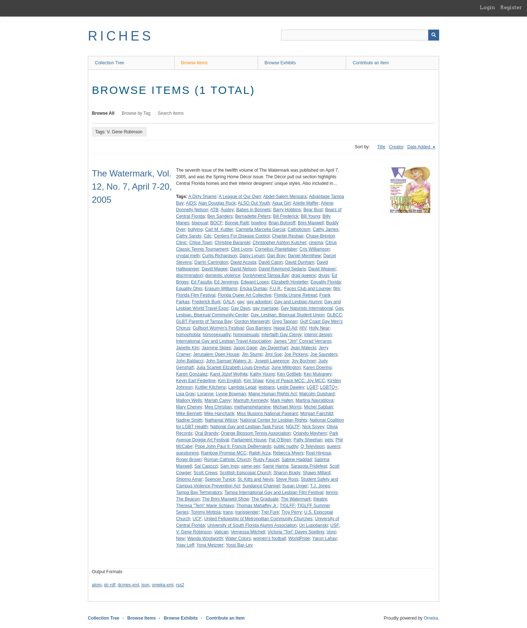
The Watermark (296, 499)
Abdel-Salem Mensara (285, 196)
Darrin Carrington (211, 262)
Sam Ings (229, 466)
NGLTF (293, 426)
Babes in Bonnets (253, 209)
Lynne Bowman (231, 393)
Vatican (221, 531)
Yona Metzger (210, 545)
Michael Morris (287, 407)
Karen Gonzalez (192, 374)
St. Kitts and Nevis (255, 479)
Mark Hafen (281, 400)
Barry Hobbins (287, 209)
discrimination (189, 275)
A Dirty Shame (202, 196)
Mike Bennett (189, 413)
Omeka (431, 618)
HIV (303, 328)
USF (334, 525)
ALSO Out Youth (254, 203)
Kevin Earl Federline (196, 380)
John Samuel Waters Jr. (229, 361)
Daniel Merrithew (304, 255)
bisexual (200, 222)
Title (381, 146)
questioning (187, 453)
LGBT (312, 387)
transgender (247, 512)
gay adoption (259, 301)
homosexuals (246, 334)
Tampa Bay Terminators (199, 492)
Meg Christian (218, 407)
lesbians (267, 387)
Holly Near (319, 328)
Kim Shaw (254, 380)
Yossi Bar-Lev (239, 545)
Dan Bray (276, 255)
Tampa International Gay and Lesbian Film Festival (273, 492)
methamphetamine (252, 407)
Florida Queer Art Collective (245, 295)
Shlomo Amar (189, 479)
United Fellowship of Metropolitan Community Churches (258, 518)
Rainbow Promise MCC (224, 453)
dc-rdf (109, 584)
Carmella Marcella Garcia (260, 229)
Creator (396, 146)
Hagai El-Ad (285, 328)
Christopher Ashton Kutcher (279, 242)
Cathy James (325, 229)
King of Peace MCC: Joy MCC (295, 380)
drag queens (303, 275)
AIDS (191, 203)
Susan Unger (295, 485)
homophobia (188, 334)
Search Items (171, 113)
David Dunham (299, 262)
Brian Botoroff (282, 222)
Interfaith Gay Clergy (282, 334)
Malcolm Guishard (316, 393)
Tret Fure (270, 512)
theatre (320, 499)
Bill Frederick (285, 216)
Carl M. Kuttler (219, 229)
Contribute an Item (371, 62)
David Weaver (322, 268)
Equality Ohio (189, 288)
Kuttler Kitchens (210, 387)
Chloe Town (200, 242)
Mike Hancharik (219, 413)
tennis (331, 492)
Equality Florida (326, 282)
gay (240, 301)
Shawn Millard (316, 472)
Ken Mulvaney (318, 374)
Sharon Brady (286, 472)
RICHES (120, 35)
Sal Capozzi (206, 466)
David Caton (270, 262)
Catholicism (299, 229)
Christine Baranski (232, 242)
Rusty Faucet (266, 459)
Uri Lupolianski (313, 525)
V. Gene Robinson (194, 531)
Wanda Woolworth (205, 538)
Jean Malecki (303, 347)
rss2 (180, 584)
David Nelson (243, 268)
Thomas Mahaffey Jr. (256, 505)
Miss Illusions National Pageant (267, 413)
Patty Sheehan (308, 439)
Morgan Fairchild (316, 413)
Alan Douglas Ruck (217, 203)
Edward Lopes (255, 282)
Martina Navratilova (314, 400)
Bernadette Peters (252, 216)
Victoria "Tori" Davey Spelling (296, 531)
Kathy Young (262, 374)
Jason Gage (245, 347)
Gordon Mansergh (252, 321)
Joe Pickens (296, 354)
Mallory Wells (189, 400)
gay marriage (265, 308)
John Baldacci (189, 361)
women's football (269, 538)
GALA (229, 301)
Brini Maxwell (311, 222)
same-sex (250, 466)
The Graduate (265, 499)
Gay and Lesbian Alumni (298, 301)
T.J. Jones (320, 485)
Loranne (205, 393)
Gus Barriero (258, 328)
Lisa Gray (185, 393)
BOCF (216, 222)
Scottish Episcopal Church (245, 472)
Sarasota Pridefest (309, 466)
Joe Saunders (323, 354)
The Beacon (188, 499)
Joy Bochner (304, 361)
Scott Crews (205, 472)
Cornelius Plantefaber (276, 249)
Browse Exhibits (280, 62)
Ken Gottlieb (289, 374)
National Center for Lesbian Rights (273, 420)
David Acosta (243, 262)
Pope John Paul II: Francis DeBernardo (233, 446)
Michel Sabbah (318, 407)
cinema (316, 242)
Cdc (207, 236)
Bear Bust (313, 209)
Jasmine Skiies (216, 347)
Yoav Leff (185, 545)
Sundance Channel (261, 485)
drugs (323, 275)
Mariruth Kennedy (250, 400)
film (336, 288)
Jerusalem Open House (216, 354)
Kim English (229, 380)
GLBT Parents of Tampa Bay (204, 321)
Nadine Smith (189, 420)
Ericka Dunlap (253, 288)
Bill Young (310, 216)
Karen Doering (317, 367)
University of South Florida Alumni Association (251, 525)
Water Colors (238, 538)
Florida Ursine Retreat (295, 295)
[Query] (360, 35)
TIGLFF (287, 505)
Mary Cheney (189, 407)
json (145, 584)
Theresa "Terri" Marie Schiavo (205, 505)
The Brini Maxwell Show (225, 499)
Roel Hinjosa (318, 453)
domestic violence (222, 275)
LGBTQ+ (329, 387)
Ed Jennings (226, 282)
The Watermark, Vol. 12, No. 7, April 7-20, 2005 (132, 186)
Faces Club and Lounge (307, 288)
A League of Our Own (240, 196)
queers (333, 446)
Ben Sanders (219, 216)
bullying (195, 229)
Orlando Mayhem (310, 433)
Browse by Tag (136, 113)
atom (97, 584)
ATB (214, 209)
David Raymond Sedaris (282, 268)
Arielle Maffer (305, 203)
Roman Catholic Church (227, 459)
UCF (197, 518)
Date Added (419, 146)
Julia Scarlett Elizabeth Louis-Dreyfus (232, 367)
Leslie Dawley (290, 387)
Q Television (312, 446)
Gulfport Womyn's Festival (218, 328)
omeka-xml (162, 584)
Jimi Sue (273, 354)
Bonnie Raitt (236, 222)
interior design (318, 334)
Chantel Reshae (287, 236)
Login (487, 7)
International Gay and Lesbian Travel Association (223, 341)
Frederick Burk (206, 301)
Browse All (103, 113)
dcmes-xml (128, 584)
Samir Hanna (275, 466)
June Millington (286, 367)
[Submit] (433, 35)
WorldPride (299, 538)
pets (329, 439)
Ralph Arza (259, 453)
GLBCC (334, 314)
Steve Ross (287, 479)
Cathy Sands (188, 236)
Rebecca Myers (288, 453)
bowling (258, 222)
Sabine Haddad (296, 459)
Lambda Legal (242, 387)
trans (228, 512)
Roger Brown (189, 459)
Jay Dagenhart (273, 347)
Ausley (227, 209)
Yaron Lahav (324, 538)
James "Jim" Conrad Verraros (302, 341)
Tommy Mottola (205, 512)
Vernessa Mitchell (248, 531)
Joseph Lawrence (272, 361)
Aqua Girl (281, 203)
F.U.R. (275, 288)
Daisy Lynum (252, 255)
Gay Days (240, 308)
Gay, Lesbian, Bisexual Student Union (287, 314)
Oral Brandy (206, 433)
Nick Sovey (313, 426)
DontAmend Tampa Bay (266, 275)
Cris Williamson (314, 249)
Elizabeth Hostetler (289, 282)
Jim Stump (252, 354)
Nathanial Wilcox (221, 420)
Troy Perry (291, 512)
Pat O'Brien (280, 439)
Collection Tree (109, 62)
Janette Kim (187, 347)
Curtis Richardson (219, 255)
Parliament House (248, 439)
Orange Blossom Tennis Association (256, 433)
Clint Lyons (242, 249)
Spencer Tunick (220, 479)
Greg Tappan (284, 321)
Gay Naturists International (307, 308)
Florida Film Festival (195, 295)
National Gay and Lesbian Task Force (246, 426)
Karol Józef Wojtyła (229, 374)
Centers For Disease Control (241, 236)
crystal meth (188, 255)
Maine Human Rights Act (272, 393)
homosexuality (217, 334)
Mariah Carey (218, 400)
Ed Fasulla (201, 282)
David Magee (215, 268)
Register (511, 7)
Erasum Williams (221, 288)
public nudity (286, 446)
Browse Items (194, 62)
